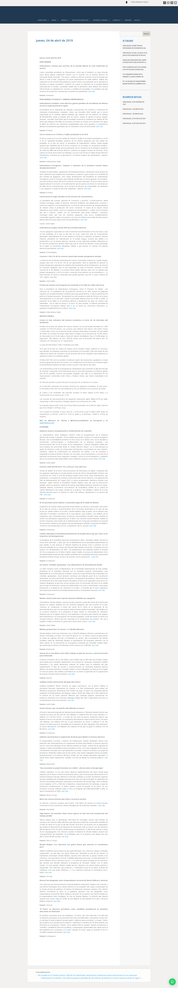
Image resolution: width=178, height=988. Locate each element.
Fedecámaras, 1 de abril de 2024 (133, 114)
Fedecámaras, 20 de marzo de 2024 (134, 123)
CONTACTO (137, 20)
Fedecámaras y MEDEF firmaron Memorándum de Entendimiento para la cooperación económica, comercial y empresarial (135, 47)
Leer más (91, 91)
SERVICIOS (64, 20)
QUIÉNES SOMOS (42, 20)
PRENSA (54, 20)
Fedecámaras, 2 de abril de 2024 (133, 109)
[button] (172, 981)
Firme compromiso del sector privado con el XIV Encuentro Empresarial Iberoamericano (134, 68)
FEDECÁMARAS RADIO (139, 2)
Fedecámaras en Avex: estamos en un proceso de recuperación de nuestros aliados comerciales (135, 54)
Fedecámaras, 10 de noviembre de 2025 (133, 103)
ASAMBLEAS (116, 20)
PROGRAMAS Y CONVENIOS (100, 20)
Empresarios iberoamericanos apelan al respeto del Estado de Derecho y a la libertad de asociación (134, 61)
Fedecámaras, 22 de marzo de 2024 (134, 119)
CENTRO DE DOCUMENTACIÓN (80, 20)
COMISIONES (128, 20)
